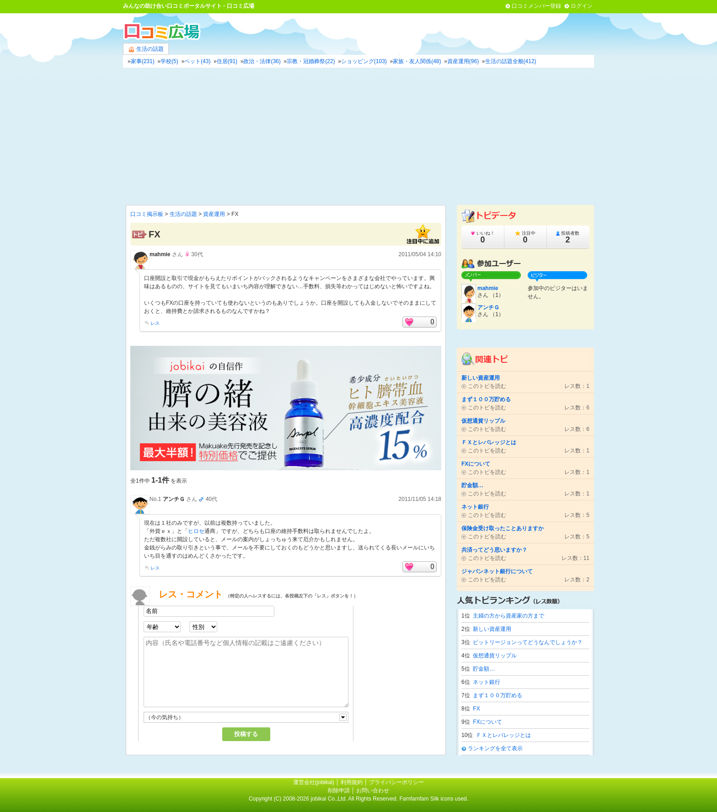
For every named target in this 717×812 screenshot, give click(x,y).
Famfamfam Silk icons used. (433, 799)
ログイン (582, 6)
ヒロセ (196, 531)
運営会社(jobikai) (314, 782)
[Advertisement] (358, 136)
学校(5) (169, 61)
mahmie (160, 254)
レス (155, 323)
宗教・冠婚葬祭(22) (311, 61)
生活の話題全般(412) (510, 61)
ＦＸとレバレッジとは (503, 735)
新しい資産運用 (492, 629)
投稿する (246, 734)
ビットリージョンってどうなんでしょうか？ (528, 642)
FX (476, 708)
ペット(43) (197, 61)
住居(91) (227, 61)
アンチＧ (174, 499)
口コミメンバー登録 (536, 6)
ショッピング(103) (364, 61)
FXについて (487, 722)
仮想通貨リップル (495, 655)
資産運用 (214, 214)
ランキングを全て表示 (495, 748)
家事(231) (143, 61)
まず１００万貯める (497, 695)
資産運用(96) (463, 61)
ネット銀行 (486, 682)
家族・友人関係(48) (417, 61)
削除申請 (339, 790)
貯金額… (484, 669)
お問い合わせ (372, 790)
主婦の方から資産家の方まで (508, 616)
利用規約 (352, 782)
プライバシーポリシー (396, 782)
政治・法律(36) (261, 61)
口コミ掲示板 (146, 214)
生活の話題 (146, 49)
